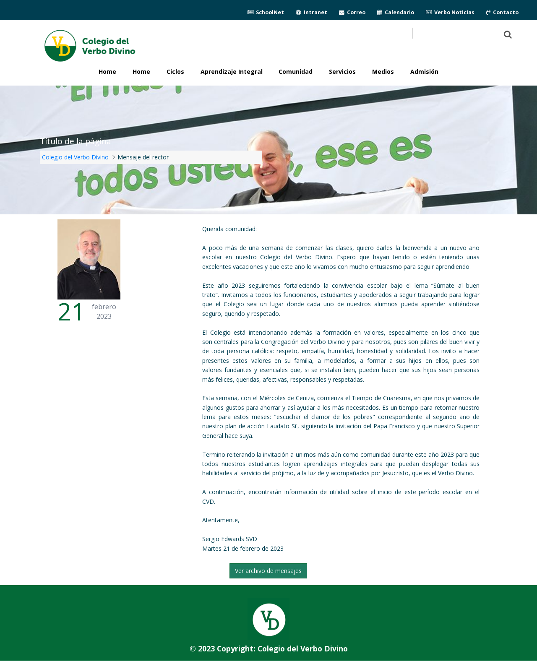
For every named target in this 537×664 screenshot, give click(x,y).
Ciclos (175, 72)
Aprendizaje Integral (232, 72)
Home (141, 72)
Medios (383, 72)
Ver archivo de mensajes (268, 571)
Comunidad (296, 72)
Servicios (342, 72)
